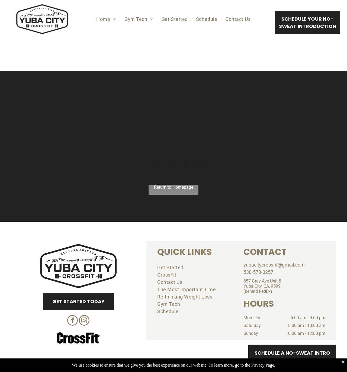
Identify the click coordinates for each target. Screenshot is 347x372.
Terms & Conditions (218, 367)
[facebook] (72, 321)
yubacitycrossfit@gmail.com (274, 265)
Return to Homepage (173, 187)
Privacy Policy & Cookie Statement (140, 367)
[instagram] (84, 321)
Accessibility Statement (184, 367)
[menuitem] (106, 19)
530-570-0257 (258, 272)
